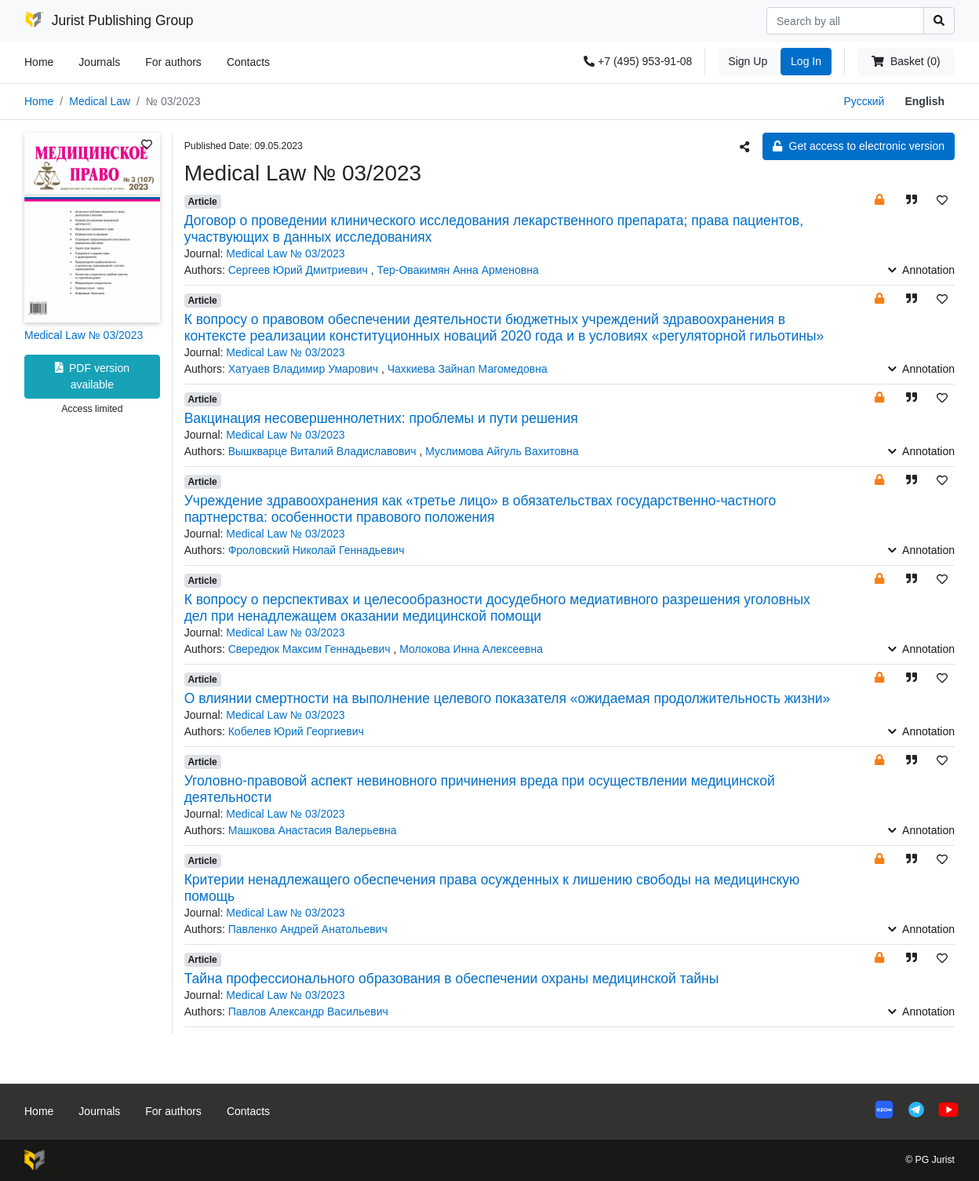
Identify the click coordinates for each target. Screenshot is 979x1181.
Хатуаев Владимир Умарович (304, 369)
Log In (806, 61)
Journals (99, 62)
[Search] (845, 21)
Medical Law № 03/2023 (83, 335)
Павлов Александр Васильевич (308, 1011)
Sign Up (747, 61)
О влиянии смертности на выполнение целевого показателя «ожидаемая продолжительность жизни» (507, 698)
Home (38, 62)
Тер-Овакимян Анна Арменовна (457, 270)
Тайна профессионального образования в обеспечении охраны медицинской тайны (451, 978)
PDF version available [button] (92, 376)
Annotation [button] (921, 270)
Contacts (248, 62)
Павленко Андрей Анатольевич (308, 929)
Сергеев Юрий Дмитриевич (299, 270)
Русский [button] (863, 101)
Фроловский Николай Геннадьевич (316, 550)
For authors (173, 62)
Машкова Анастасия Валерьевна (312, 830)
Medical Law (99, 101)
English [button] (924, 101)
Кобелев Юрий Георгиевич (296, 731)
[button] (879, 200)
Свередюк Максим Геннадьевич (311, 649)
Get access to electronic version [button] (858, 146)
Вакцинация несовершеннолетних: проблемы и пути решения (381, 418)
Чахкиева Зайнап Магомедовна (468, 369)
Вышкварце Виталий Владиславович (324, 451)
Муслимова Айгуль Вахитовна (501, 451)
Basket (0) (906, 61)
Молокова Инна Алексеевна (471, 649)
